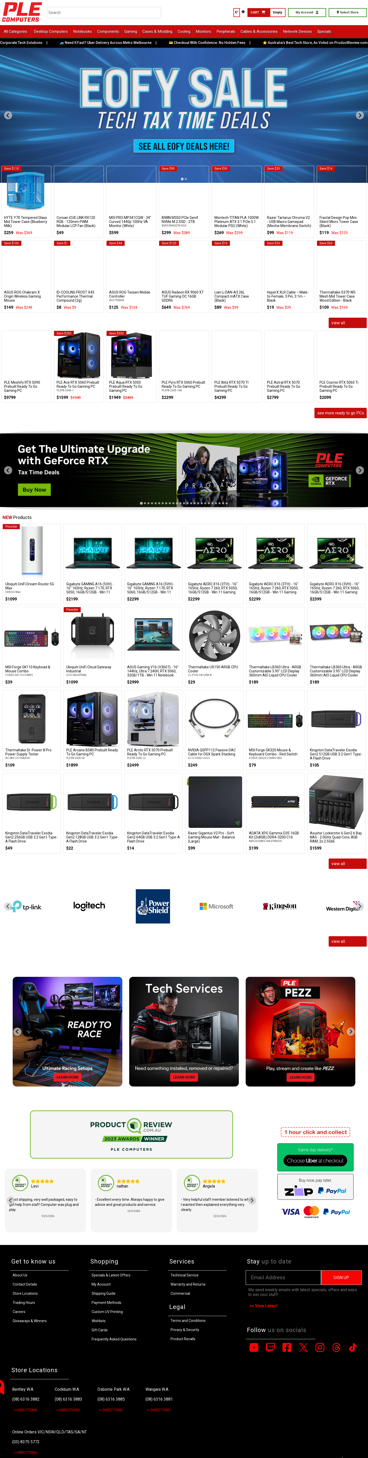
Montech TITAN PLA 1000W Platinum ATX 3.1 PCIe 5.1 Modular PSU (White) (236, 222)
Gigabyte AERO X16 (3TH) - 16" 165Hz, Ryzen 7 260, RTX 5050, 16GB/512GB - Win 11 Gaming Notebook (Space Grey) (213, 590)
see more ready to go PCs (340, 413)
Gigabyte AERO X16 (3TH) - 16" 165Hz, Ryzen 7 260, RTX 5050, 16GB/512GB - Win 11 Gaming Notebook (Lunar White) (273, 590)
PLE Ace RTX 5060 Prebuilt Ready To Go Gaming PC (78, 384)
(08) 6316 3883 (68, 1399)
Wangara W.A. (157, 1389)
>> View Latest (263, 1305)
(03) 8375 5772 (26, 1441)
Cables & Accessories (259, 31)
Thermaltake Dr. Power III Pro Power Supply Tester (28, 752)
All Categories (15, 31)
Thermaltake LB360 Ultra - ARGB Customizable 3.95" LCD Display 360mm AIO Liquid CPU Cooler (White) (275, 673)
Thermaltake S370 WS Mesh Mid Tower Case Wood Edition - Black (338, 296)
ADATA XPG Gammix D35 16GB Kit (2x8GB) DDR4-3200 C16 (274, 835)
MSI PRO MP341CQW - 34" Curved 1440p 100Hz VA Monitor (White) (130, 222)
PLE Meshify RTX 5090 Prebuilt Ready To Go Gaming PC (22, 386)
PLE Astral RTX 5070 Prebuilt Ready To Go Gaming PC (283, 386)
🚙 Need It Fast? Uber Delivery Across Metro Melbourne (112, 43)
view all (338, 322)
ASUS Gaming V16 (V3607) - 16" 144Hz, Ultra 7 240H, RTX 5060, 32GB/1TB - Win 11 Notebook (153, 671)
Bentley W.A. (23, 1389)
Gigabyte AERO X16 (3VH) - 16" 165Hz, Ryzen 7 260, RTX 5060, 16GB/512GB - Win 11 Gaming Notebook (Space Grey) (334, 590)
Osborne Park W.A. (113, 1389)
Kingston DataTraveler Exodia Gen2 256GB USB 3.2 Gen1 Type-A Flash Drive (31, 837)
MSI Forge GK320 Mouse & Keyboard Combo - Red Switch (273, 752)
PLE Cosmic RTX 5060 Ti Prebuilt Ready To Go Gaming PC (339, 386)
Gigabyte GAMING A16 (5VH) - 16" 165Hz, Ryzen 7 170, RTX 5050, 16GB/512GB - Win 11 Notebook (90, 590)
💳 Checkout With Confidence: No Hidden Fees (214, 43)
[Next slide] (360, 115)
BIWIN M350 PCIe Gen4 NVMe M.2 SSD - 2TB (180, 220)
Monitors (203, 31)
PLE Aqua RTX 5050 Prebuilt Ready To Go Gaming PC (125, 386)
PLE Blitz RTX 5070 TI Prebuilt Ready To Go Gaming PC (231, 386)
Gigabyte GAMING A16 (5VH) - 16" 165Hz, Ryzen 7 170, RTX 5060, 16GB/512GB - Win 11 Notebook (151, 590)
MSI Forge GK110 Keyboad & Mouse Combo (27, 669)
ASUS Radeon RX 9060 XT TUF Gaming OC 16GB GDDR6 (183, 296)
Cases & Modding (157, 31)
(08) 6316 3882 (26, 1399)
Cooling (184, 31)
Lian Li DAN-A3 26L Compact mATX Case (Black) (231, 296)
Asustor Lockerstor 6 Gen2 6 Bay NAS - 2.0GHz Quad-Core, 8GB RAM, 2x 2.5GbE (336, 837)
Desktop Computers (51, 31)
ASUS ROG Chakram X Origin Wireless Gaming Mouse (22, 296)
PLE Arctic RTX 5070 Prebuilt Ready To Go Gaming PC (150, 752)
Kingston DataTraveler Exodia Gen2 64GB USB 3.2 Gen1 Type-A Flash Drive (153, 837)
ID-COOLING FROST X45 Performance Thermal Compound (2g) (75, 296)
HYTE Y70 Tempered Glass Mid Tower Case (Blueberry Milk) (25, 222)
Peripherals (225, 31)
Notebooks (82, 31)
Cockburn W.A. (67, 1389)
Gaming (130, 31)
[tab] (141, 503)
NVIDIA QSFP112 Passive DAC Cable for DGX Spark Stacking (212, 752)
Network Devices (297, 31)
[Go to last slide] (8, 115)
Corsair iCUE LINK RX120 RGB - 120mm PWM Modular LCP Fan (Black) (76, 222)
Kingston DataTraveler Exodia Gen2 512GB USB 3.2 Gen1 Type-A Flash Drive (336, 754)
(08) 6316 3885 (111, 1399)
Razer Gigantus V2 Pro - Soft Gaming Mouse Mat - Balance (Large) (211, 837)
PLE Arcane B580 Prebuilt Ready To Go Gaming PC (92, 752)
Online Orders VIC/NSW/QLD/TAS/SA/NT (49, 1432)
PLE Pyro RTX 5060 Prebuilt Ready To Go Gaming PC (183, 384)
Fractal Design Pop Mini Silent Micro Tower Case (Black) (339, 222)
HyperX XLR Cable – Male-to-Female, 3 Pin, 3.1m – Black (288, 296)
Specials (324, 31)
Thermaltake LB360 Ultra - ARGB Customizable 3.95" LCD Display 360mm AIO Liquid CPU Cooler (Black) (336, 673)
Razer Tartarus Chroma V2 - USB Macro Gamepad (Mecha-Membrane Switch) (289, 222)
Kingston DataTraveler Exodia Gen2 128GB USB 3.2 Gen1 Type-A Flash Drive (92, 837)
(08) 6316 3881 (159, 1399)
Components (108, 31)
